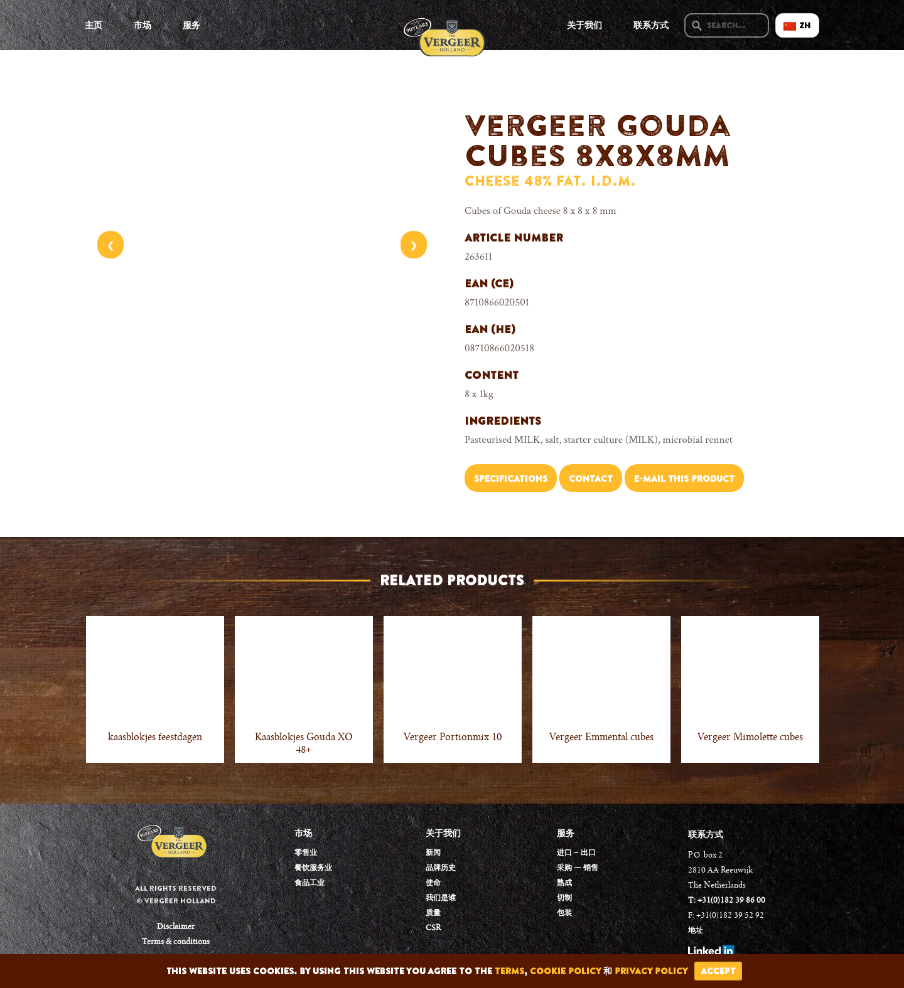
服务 (191, 25)
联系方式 (651, 25)
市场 (142, 25)
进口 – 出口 (576, 853)
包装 (564, 913)
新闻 (433, 853)
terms (509, 971)
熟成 (564, 883)
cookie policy (565, 971)
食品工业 (309, 883)
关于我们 (584, 25)
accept (718, 971)
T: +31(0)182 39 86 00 (726, 901)
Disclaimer (176, 927)
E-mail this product (684, 478)
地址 (695, 931)
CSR (433, 928)
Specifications (510, 478)
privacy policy (651, 971)
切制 (564, 898)
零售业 (305, 853)
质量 (433, 913)
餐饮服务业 (313, 868)
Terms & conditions (176, 942)
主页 (93, 25)
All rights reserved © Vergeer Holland (176, 894)
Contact (591, 478)
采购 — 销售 (577, 868)
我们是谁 (441, 898)
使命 (433, 883)
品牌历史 (441, 868)
